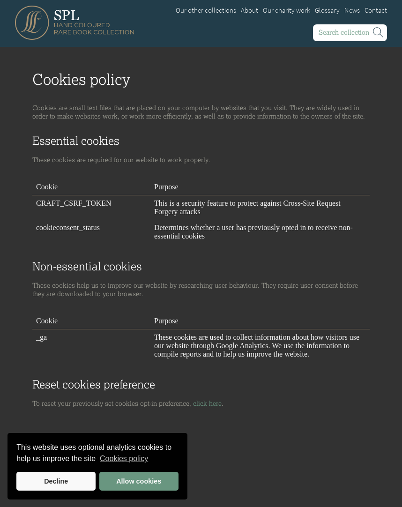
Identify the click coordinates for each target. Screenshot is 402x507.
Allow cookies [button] (138, 481)
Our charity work (286, 10)
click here (207, 403)
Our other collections (206, 10)
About (249, 10)
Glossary (327, 10)
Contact (376, 10)
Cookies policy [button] (124, 458)
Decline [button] (56, 481)
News (352, 10)
